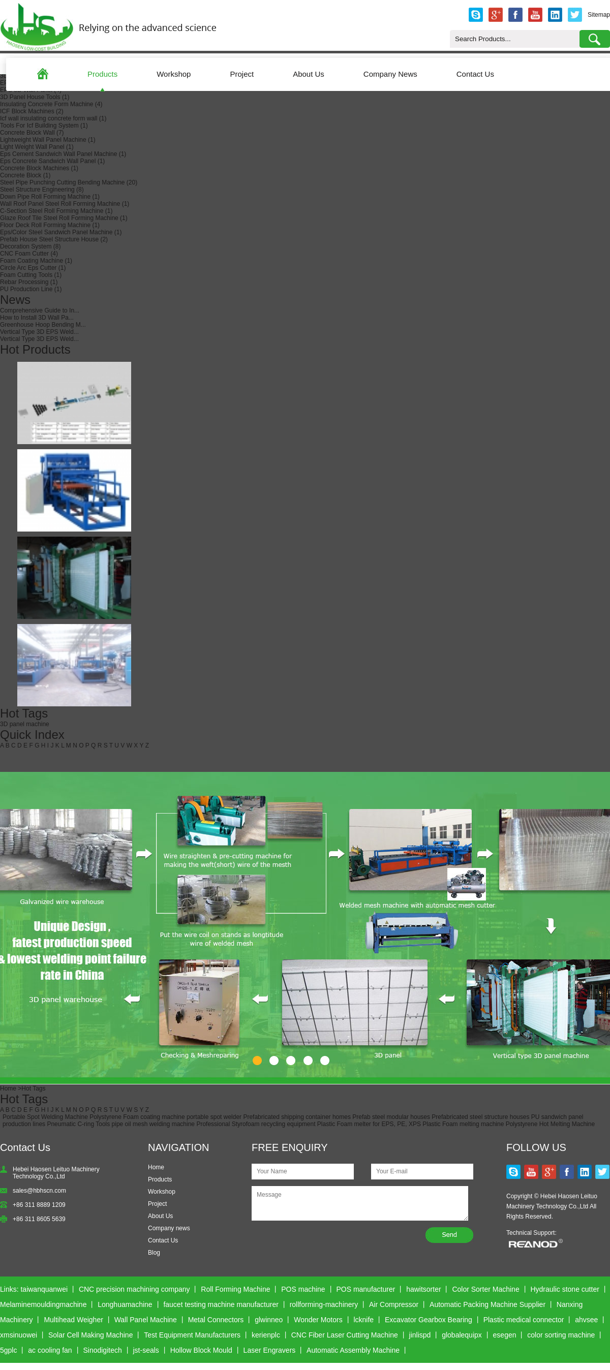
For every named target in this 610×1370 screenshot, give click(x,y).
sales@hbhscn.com (39, 1190)
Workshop (174, 74)
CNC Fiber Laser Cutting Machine (344, 1335)
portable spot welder (214, 1116)
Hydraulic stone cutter (564, 1289)
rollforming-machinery (324, 1304)
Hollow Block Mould (201, 1350)
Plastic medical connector (523, 1320)
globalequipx (462, 1335)
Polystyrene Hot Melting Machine (550, 1124)
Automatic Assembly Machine (353, 1350)
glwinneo (269, 1320)
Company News (390, 74)
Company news (169, 1228)
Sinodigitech (102, 1350)
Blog (154, 1252)
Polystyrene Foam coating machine (137, 1116)
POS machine (303, 1289)
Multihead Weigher (73, 1320)
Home (8, 1088)
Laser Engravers (269, 1350)
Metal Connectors (216, 1320)
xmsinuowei (18, 1335)
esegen (504, 1335)
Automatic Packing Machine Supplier (487, 1304)
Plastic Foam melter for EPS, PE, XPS (369, 1124)
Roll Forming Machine (235, 1289)
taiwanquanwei (44, 1289)
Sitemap (599, 14)
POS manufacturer (365, 1289)
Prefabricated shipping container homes (296, 1116)
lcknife (363, 1320)
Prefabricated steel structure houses (480, 1116)
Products (102, 74)
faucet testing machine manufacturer (220, 1304)
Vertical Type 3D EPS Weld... (39, 331)
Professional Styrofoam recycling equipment (255, 1124)
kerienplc (266, 1335)
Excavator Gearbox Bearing (428, 1320)
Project (242, 74)
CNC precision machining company (134, 1289)
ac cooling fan (50, 1350)
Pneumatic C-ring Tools (78, 1124)
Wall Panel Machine (145, 1320)
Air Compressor (393, 1304)
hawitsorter (423, 1289)
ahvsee (586, 1320)
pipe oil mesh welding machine (153, 1124)
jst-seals (146, 1350)
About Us (308, 74)
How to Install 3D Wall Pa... (37, 317)
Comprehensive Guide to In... (39, 310)
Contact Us (475, 74)
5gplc (8, 1350)
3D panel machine (24, 724)
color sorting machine (561, 1335)
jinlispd (420, 1335)
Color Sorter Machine (485, 1289)
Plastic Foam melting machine (463, 1124)
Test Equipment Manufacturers (192, 1335)
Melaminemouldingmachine (43, 1304)
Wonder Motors (318, 1320)
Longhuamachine (125, 1304)
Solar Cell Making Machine (90, 1335)
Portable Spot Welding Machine (45, 1116)
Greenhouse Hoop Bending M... (43, 324)
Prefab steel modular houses (391, 1116)
